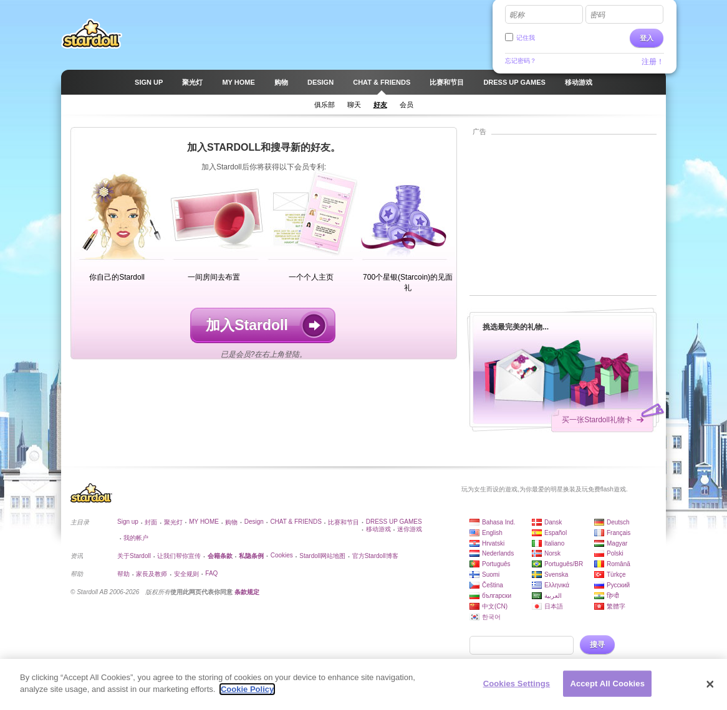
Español (555, 532)
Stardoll (91, 34)
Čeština (492, 585)
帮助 (123, 573)
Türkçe (616, 574)
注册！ (653, 61)
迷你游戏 (409, 529)
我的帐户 (135, 537)
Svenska (556, 574)
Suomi (490, 574)
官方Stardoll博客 (375, 555)
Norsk (552, 553)
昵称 (516, 15)
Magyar (617, 543)
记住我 (525, 37)
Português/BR (563, 564)
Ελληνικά (556, 585)
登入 (646, 38)
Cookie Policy (247, 694)
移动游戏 (378, 529)
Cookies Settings (517, 688)
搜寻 (597, 644)
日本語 (553, 606)
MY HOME (204, 521)
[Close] (710, 688)
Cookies (282, 555)
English (492, 532)
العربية (553, 595)
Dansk (553, 522)
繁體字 (616, 606)
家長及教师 (151, 573)
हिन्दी (613, 595)
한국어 (491, 616)
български (496, 595)
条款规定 (246, 592)
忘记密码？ (520, 60)
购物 (231, 522)
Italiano (554, 543)
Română (618, 564)
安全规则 (186, 573)
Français (618, 532)
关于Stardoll (134, 555)
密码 (597, 15)
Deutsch (618, 522)
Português (496, 564)
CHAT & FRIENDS (295, 521)
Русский (618, 585)
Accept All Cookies (607, 688)
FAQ (211, 573)
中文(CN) (495, 606)
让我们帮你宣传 (179, 555)
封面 (151, 522)
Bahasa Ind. (498, 522)
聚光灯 (173, 522)
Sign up (127, 521)
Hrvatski (493, 543)
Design (254, 521)
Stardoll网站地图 (322, 555)
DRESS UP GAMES (394, 521)
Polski (615, 553)
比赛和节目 (343, 522)
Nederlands (498, 553)
